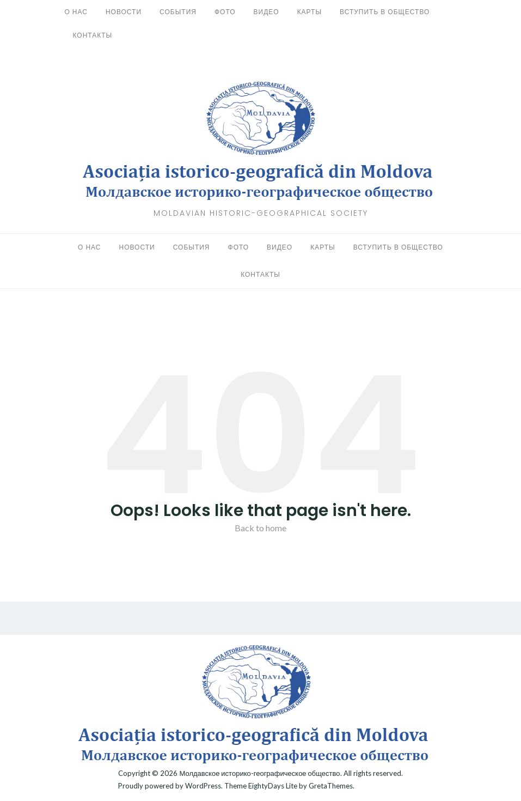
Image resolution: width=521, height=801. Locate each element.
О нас (76, 11)
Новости (124, 11)
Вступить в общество (385, 11)
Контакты (93, 35)
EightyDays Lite (272, 785)
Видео (266, 11)
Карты (309, 11)
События (178, 11)
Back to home (260, 528)
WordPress (203, 785)
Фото (225, 11)
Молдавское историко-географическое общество (259, 773)
